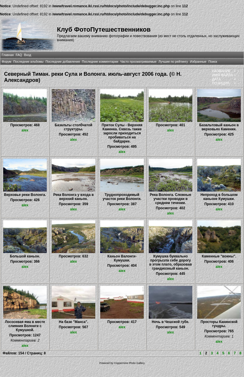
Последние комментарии (100, 61)
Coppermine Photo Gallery (129, 363)
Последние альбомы (28, 61)
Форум (6, 61)
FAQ (19, 55)
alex (24, 130)
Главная (8, 55)
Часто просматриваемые (138, 61)
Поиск (212, 61)
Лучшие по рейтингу (173, 61)
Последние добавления (63, 61)
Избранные (198, 61)
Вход (27, 55)
